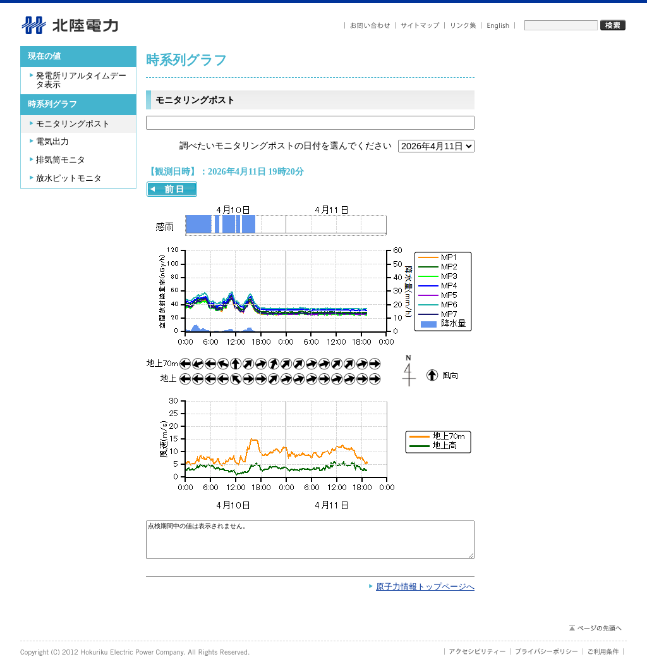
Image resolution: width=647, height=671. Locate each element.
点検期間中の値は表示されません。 (310, 542)
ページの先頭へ (595, 634)
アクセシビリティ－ (477, 658)
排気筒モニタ (60, 160)
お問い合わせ (370, 26)
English (498, 26)
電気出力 (52, 141)
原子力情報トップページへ (425, 593)
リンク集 (463, 26)
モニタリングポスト (73, 124)
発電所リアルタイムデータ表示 (81, 80)
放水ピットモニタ (69, 178)
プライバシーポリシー (547, 658)
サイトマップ (420, 26)
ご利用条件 (603, 658)
